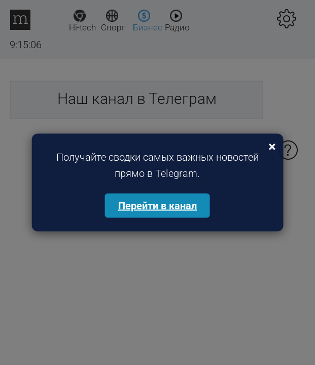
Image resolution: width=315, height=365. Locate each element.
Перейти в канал (157, 206)
